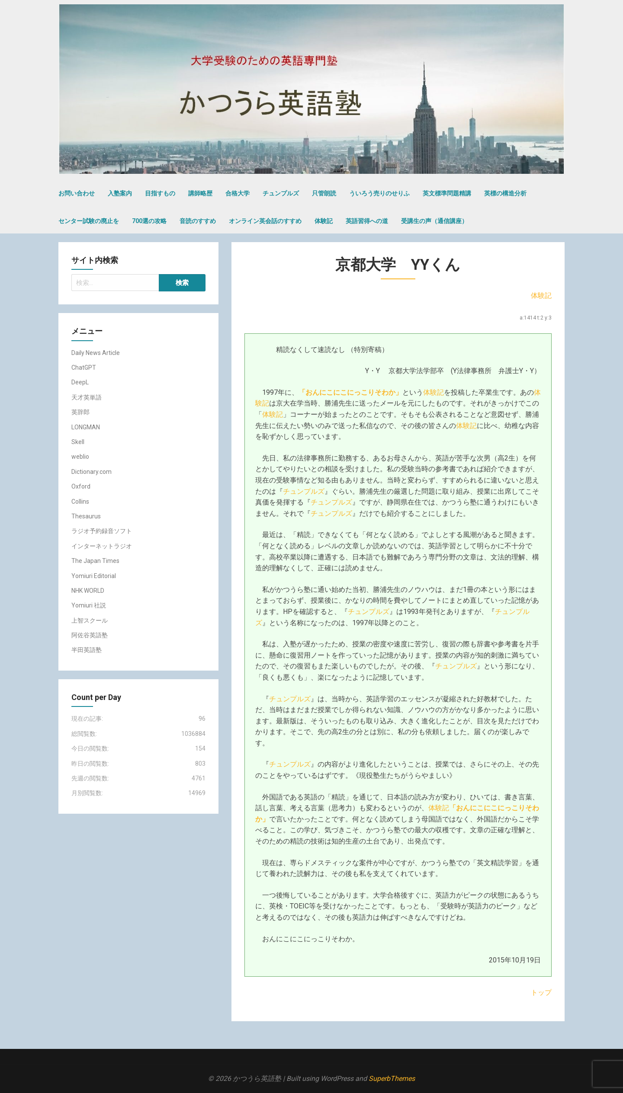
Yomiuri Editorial (93, 575)
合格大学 (237, 193)
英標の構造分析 (505, 193)
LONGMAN (85, 427)
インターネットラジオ (101, 546)
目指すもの (160, 193)
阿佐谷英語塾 (89, 635)
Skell (77, 441)
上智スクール (89, 620)
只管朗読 (324, 193)
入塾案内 (120, 193)
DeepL (80, 382)
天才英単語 (86, 397)
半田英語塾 (86, 649)
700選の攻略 (149, 220)
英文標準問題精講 (447, 193)
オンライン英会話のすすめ (265, 220)
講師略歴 (200, 193)
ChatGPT (83, 367)
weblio (80, 456)
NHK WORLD (87, 590)
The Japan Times (95, 560)
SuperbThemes (392, 1078)
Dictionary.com (91, 471)
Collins (80, 501)
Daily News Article (95, 352)
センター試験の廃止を (88, 220)
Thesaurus (86, 516)
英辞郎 (80, 412)
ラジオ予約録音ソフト (101, 530)
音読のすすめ (198, 220)
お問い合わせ (76, 193)
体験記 (324, 220)
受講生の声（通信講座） (434, 220)
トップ (541, 992)
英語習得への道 (367, 220)
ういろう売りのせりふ (379, 193)
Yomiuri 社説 (88, 605)
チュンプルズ (281, 193)
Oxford (80, 486)
